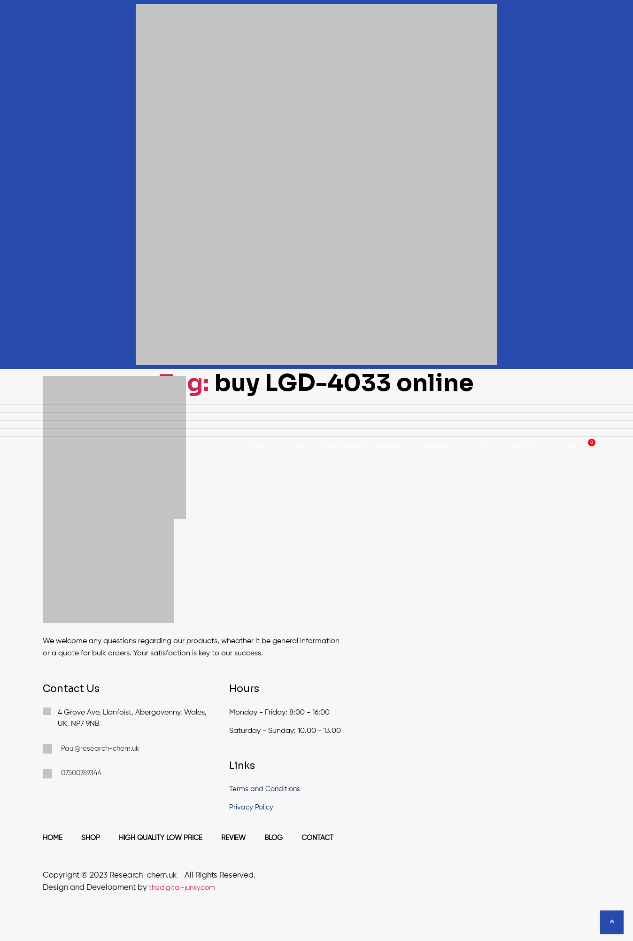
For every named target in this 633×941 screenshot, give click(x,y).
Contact (520, 447)
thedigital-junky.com (182, 887)
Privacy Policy (251, 807)
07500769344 (72, 773)
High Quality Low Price (363, 447)
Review (436, 447)
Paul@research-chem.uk (91, 749)
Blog (476, 447)
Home (255, 447)
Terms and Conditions (264, 789)
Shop (293, 447)
